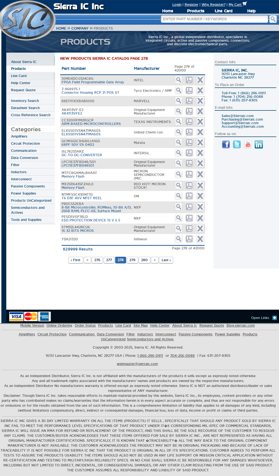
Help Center (20, 83)
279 (132, 260)
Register (191, 4)
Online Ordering (59, 325)
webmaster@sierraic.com (137, 364)
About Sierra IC (23, 62)
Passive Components (28, 186)
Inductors (19, 172)
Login (176, 4)
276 (97, 260)
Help (251, 11)
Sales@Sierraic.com (238, 116)
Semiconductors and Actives (28, 210)
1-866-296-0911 (150, 355)
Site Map (140, 325)
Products (195, 11)
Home (167, 11)
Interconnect (21, 179)
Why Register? (213, 4)
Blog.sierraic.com (240, 325)
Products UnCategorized (31, 200)
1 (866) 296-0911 (252, 93)
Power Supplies (23, 193)
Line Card (224, 11)
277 (109, 260)
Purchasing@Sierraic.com (242, 119)
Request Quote (23, 90)
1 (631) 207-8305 (243, 100)
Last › (166, 260)
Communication (23, 150)
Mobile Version (32, 325)
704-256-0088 (182, 355)
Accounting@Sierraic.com (243, 126)
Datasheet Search (25, 108)
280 (144, 260)
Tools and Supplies (26, 219)
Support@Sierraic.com (240, 123)
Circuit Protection (25, 143)
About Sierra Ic (184, 325)
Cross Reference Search (30, 115)
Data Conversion (24, 157)
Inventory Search (25, 100)
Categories (26, 129)
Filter (15, 165)
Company (80, 28)
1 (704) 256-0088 (248, 96)
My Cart (238, 4)
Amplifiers (19, 136)
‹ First (75, 260)
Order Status (85, 325)
